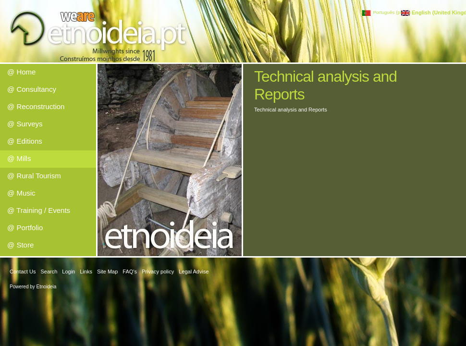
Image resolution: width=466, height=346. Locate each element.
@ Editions (24, 141)
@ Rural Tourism (34, 176)
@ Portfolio (25, 227)
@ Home (21, 72)
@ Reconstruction (35, 106)
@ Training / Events (38, 210)
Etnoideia (47, 286)
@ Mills (19, 158)
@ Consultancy (31, 89)
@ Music (21, 193)
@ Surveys (25, 124)
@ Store (20, 245)
